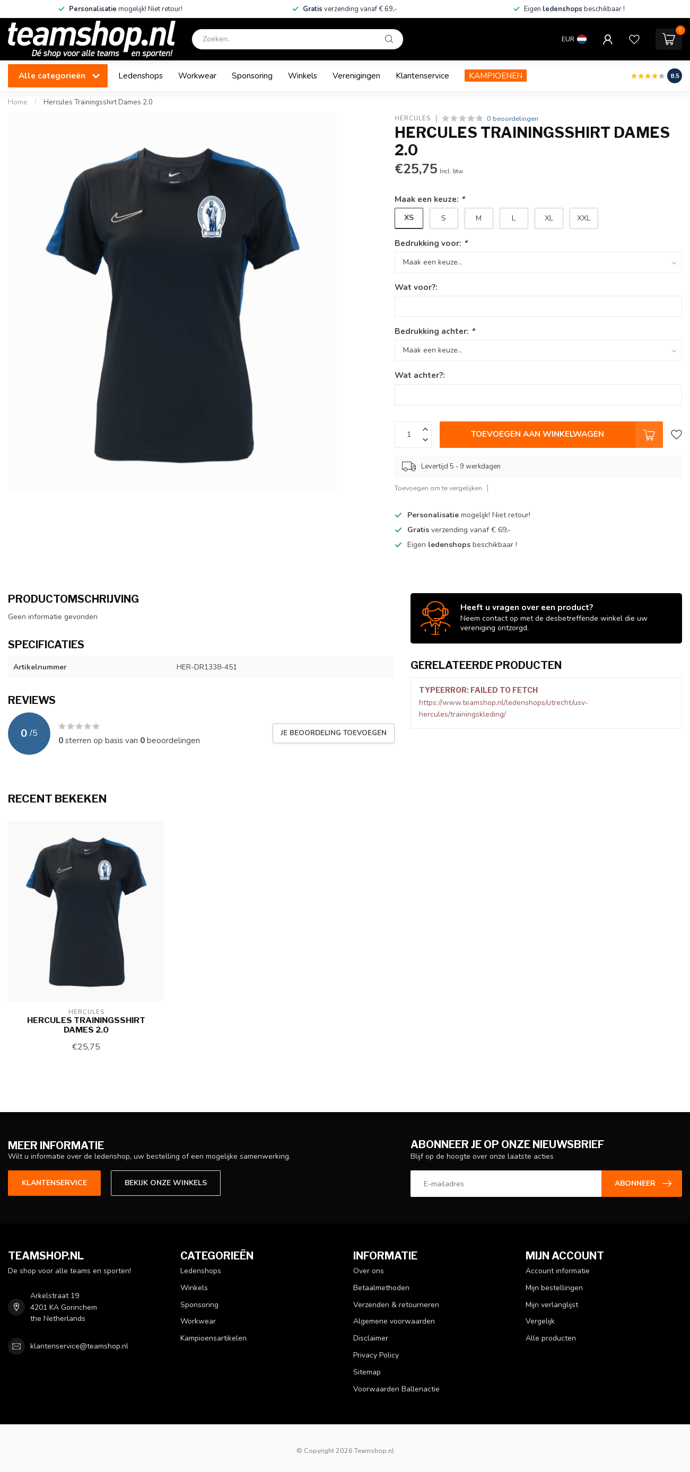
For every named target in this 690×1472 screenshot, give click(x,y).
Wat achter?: (420, 375)
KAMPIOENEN (495, 75)
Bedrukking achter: (435, 331)
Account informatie (558, 1271)
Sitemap (367, 1372)
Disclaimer (370, 1338)
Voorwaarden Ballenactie (396, 1389)
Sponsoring (252, 75)
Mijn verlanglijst (552, 1305)
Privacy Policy (376, 1355)
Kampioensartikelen (213, 1338)
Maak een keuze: (430, 199)
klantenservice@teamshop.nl (79, 1346)
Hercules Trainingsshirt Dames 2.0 (98, 102)
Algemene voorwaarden (394, 1321)
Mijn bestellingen (554, 1288)
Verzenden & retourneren (396, 1305)
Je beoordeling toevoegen (334, 733)
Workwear (197, 75)
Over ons (368, 1271)
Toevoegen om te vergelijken (438, 487)
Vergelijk (540, 1321)
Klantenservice (422, 75)
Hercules (413, 118)
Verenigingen (356, 75)
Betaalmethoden (381, 1288)
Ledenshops (140, 75)
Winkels (302, 75)
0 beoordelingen (512, 118)
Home (18, 102)
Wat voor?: (416, 287)
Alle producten (551, 1338)
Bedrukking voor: (431, 243)
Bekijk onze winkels (166, 1183)
